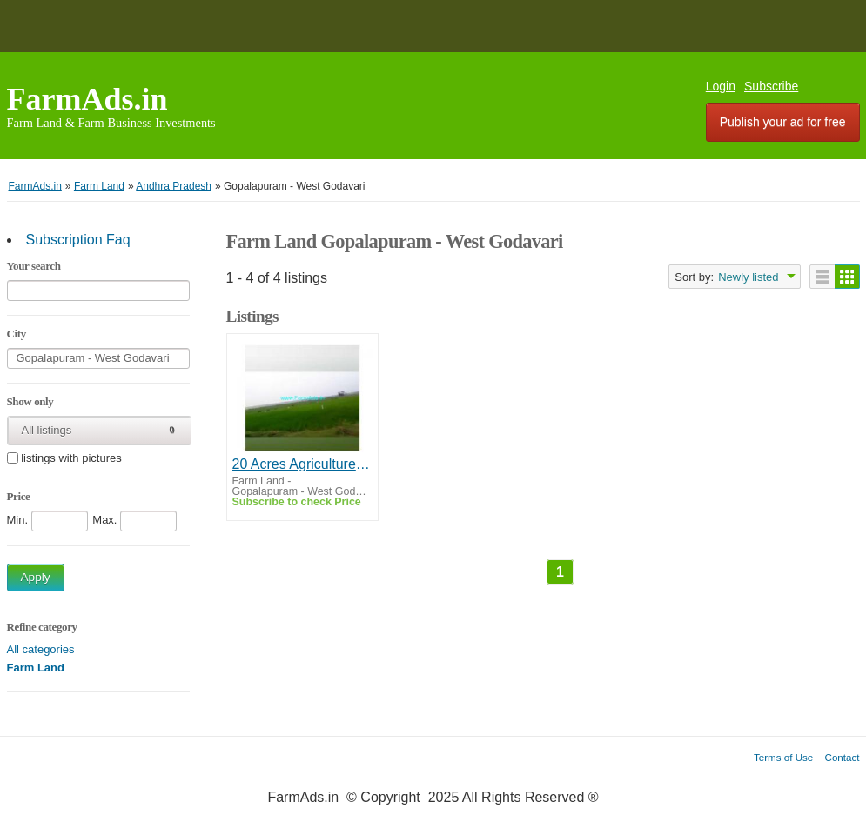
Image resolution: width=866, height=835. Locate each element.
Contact (842, 757)
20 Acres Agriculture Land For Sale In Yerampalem (302, 464)
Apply (35, 577)
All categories (41, 649)
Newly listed (748, 277)
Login (720, 86)
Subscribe (771, 86)
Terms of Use (783, 757)
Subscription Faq (78, 239)
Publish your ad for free (783, 122)
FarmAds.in (87, 99)
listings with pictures (71, 458)
